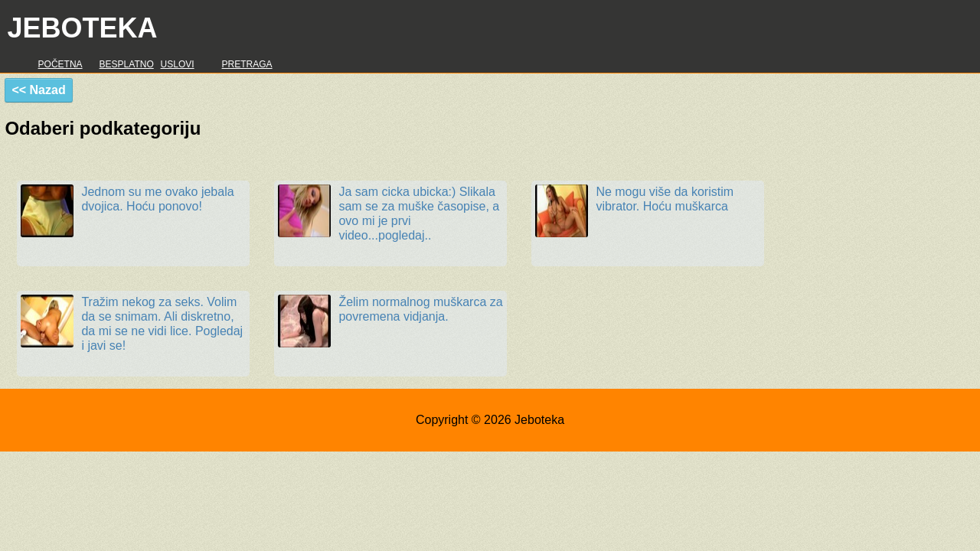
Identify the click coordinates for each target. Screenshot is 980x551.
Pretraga (247, 64)
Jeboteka (82, 28)
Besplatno (127, 64)
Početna (60, 64)
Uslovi (177, 64)
